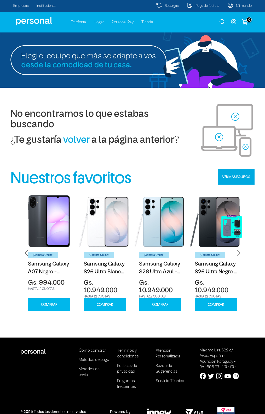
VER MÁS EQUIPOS (236, 177)
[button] (26, 253)
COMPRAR (49, 305)
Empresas (21, 6)
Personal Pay (123, 22)
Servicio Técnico (170, 381)
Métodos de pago (94, 360)
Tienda (147, 22)
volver (76, 140)
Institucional (46, 6)
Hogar (99, 22)
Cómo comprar (92, 350)
